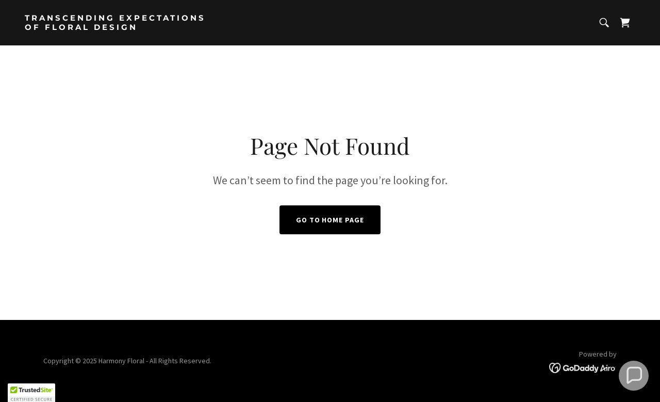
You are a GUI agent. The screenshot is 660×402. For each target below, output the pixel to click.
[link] (173, 27)
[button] (634, 376)
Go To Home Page (330, 219)
